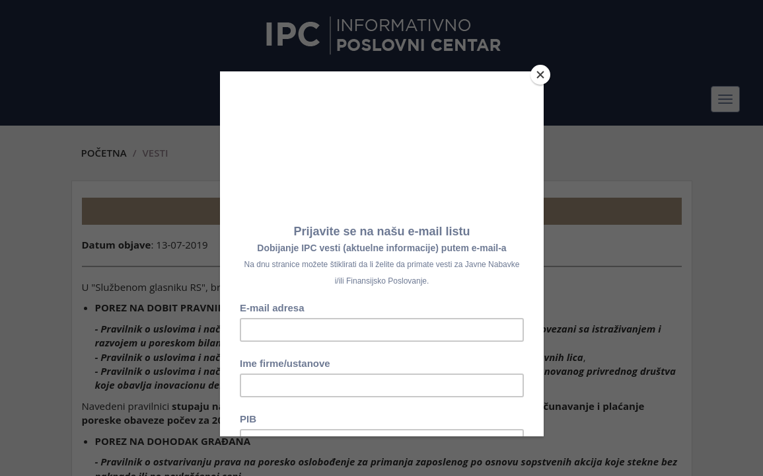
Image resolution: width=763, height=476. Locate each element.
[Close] (540, 75)
